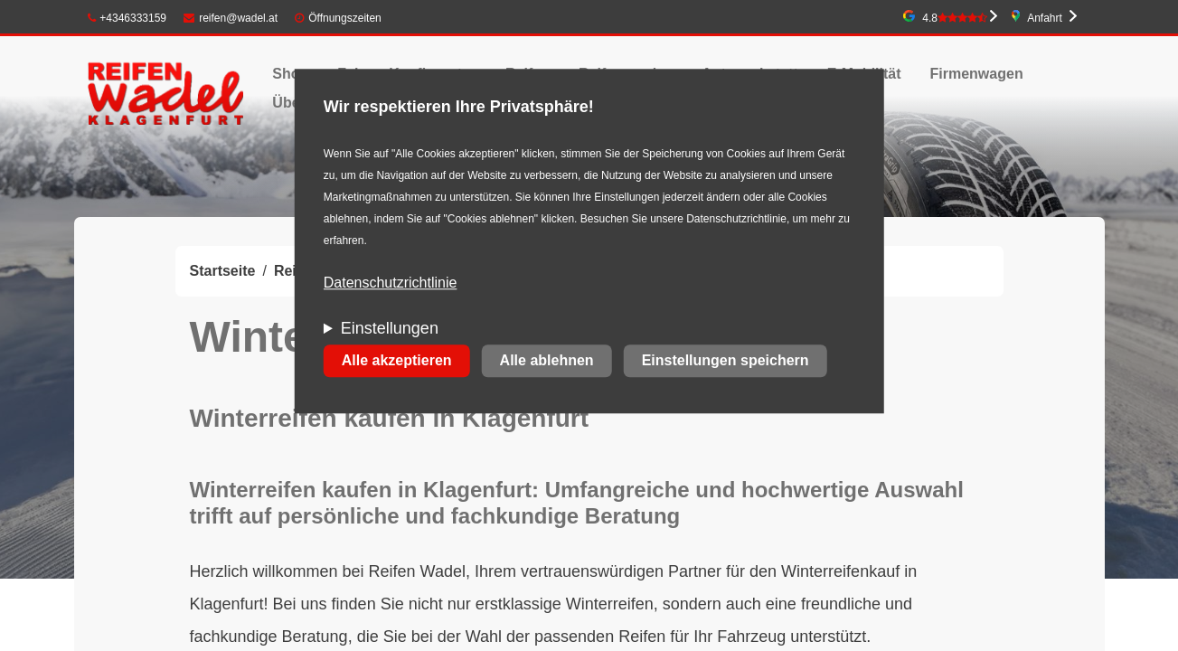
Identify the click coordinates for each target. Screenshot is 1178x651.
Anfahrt (1044, 18)
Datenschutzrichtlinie (390, 283)
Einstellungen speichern (725, 361)
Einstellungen (389, 329)
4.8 (954, 18)
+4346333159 (127, 18)
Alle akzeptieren (397, 361)
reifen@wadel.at (231, 18)
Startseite (223, 270)
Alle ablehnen (547, 361)
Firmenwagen (976, 73)
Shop (290, 73)
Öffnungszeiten (345, 18)
